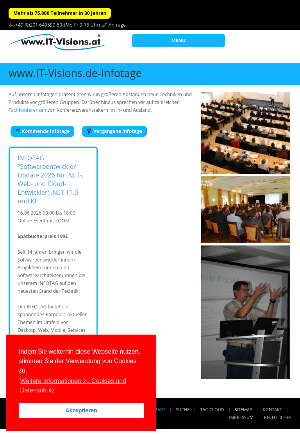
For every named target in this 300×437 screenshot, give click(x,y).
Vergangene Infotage (114, 131)
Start (159, 409)
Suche (182, 409)
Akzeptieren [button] (81, 410)
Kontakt (272, 409)
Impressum (241, 417)
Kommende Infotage (42, 131)
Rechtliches (277, 417)
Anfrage (117, 24)
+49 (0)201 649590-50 (38, 24)
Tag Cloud (212, 409)
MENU (178, 40)
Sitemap (243, 409)
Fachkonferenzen (27, 110)
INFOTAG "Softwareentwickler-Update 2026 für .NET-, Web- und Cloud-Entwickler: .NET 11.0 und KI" (51, 179)
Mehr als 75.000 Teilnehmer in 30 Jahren (59, 13)
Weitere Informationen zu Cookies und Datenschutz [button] (73, 386)
